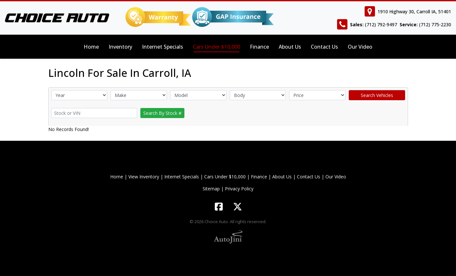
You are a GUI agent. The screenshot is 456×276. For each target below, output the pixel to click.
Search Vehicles (377, 95)
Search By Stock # (162, 113)
